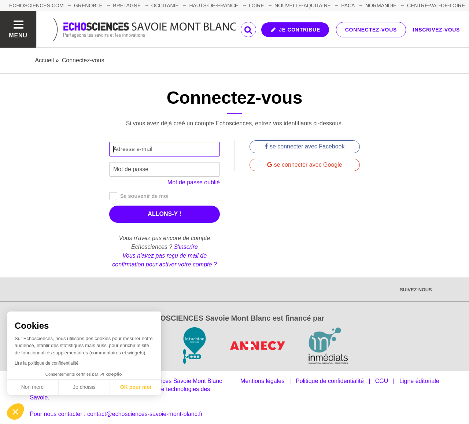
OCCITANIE (165, 5)
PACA (348, 5)
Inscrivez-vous (436, 30)
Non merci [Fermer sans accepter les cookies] (33, 387)
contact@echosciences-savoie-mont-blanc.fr (145, 414)
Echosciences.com (36, 5)
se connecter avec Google (304, 165)
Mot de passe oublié (193, 182)
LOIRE (256, 5)
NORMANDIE (381, 5)
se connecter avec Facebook (304, 146)
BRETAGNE (127, 5)
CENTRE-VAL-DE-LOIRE (436, 5)
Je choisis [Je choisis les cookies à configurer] (84, 387)
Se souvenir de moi (139, 196)
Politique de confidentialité (330, 381)
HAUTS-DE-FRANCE (213, 5)
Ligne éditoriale (419, 381)
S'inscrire (186, 247)
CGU (381, 381)
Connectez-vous (371, 30)
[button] (15, 411)
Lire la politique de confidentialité (46, 363)
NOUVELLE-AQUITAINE (302, 5)
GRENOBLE (88, 5)
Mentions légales (262, 381)
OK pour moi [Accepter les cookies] (135, 387)
